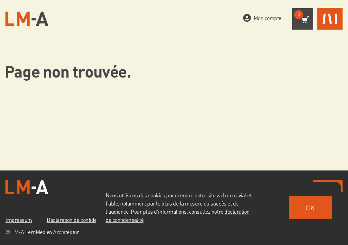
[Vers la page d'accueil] (26, 19)
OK (310, 207)
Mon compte (266, 18)
